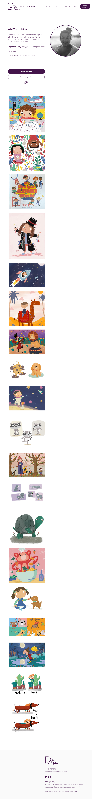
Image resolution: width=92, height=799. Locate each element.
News (75, 6)
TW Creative (53, 791)
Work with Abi (26, 71)
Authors (40, 6)
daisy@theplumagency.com (33, 47)
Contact (56, 6)
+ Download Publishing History (21, 55)
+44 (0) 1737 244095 (51, 769)
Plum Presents (85, 6)
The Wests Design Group (70, 791)
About (48, 6)
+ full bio (12, 52)
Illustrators (31, 6)
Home (21, 6)
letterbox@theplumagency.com (56, 771)
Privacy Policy (50, 782)
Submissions (65, 6)
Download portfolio (26, 77)
